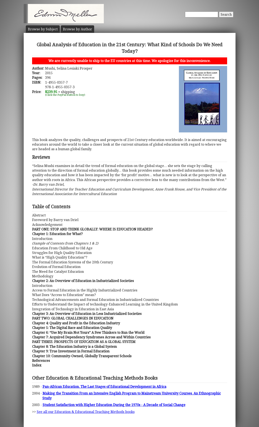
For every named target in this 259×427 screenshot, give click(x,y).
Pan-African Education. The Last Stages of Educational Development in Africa (104, 386)
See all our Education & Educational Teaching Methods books (86, 411)
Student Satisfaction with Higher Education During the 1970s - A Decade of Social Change (114, 404)
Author (77, 29)
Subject (43, 29)
